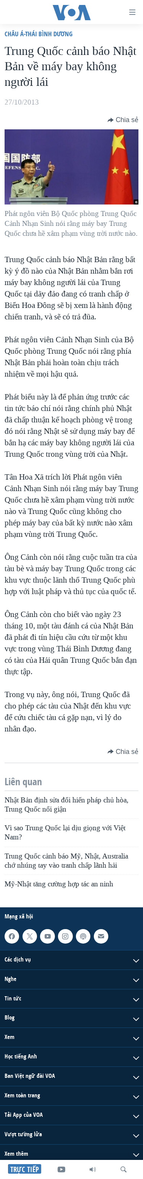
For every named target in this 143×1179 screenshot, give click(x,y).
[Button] (123, 120)
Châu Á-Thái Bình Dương (38, 33)
